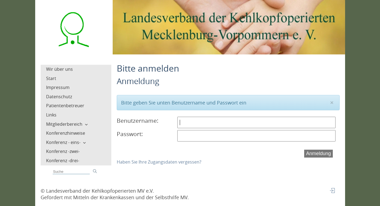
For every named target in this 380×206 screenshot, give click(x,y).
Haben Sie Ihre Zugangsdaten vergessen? (159, 162)
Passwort (129, 134)
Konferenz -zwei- (63, 151)
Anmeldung (318, 153)
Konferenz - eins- (63, 142)
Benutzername (137, 120)
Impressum (58, 87)
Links (51, 115)
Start (51, 78)
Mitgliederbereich (64, 124)
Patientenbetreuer (65, 106)
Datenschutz (59, 97)
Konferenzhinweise (65, 133)
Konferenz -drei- (62, 161)
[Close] (331, 102)
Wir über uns (59, 69)
